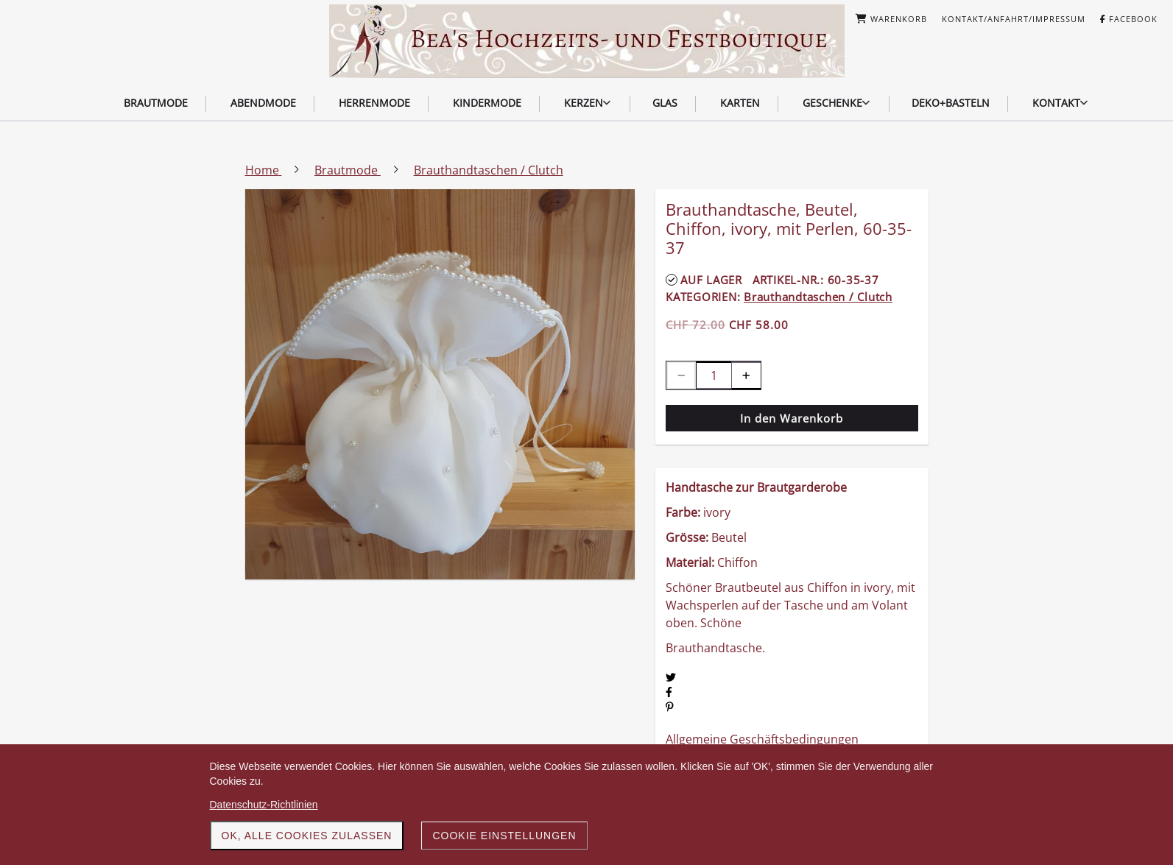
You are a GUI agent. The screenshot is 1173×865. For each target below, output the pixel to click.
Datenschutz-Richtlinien (264, 805)
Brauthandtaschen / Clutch (818, 296)
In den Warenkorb (791, 418)
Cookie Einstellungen (504, 835)
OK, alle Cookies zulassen (307, 835)
